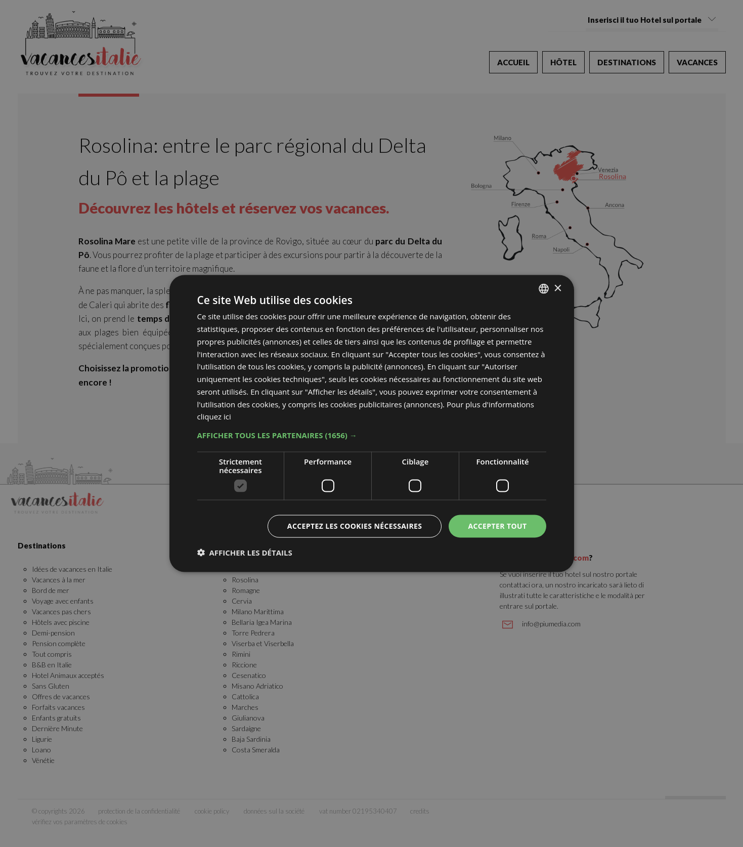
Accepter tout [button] (497, 526)
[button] (371, 435)
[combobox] (544, 289)
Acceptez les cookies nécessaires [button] (354, 526)
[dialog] (371, 423)
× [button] (557, 288)
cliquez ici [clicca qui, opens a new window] (214, 416)
